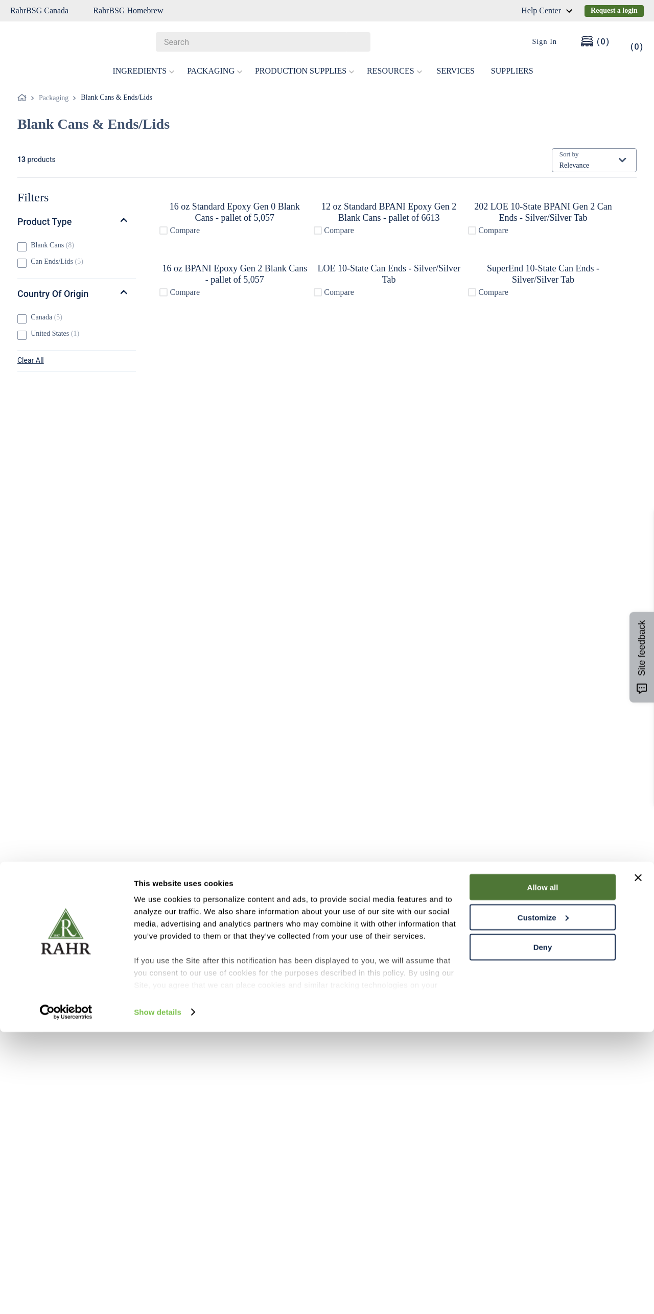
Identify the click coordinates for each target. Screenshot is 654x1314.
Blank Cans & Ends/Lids (116, 97)
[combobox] (263, 42)
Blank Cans (52, 245)
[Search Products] (357, 42)
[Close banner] (638, 1159)
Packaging (53, 98)
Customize (543, 1199)
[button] (76, 222)
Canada (46, 317)
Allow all (542, 1169)
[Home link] (24, 98)
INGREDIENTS (143, 70)
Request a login (614, 10)
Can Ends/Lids (57, 261)
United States (55, 333)
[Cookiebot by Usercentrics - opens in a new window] (66, 1294)
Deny (542, 1229)
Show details (157, 1293)
